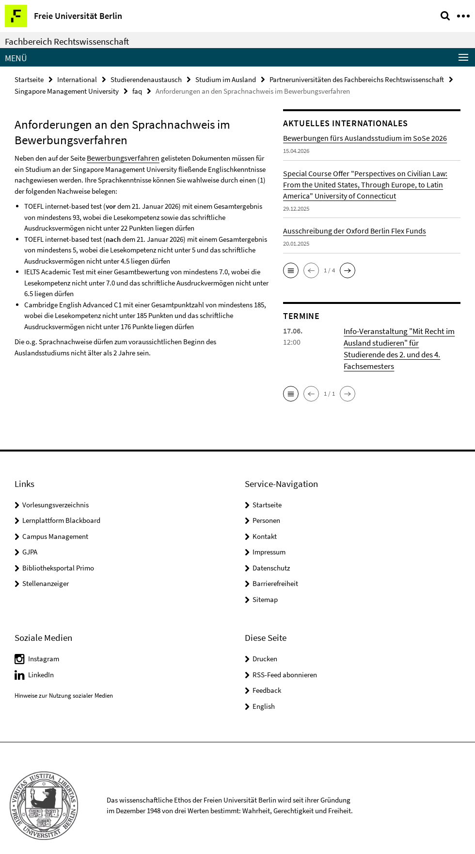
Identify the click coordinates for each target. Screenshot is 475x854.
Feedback (267, 675)
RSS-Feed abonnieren (285, 659)
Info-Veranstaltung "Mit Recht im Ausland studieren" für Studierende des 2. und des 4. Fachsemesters (402, 340)
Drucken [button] (265, 643)
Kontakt (265, 521)
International (77, 79)
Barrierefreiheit (275, 568)
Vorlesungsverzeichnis (55, 489)
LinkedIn (41, 659)
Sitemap (265, 584)
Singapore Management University (67, 90)
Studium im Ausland (225, 79)
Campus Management (55, 521)
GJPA (29, 536)
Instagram (43, 643)
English (264, 691)
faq (137, 90)
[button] (291, 269)
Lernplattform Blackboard (61, 505)
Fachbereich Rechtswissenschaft (67, 41)
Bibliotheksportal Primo (58, 552)
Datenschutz (271, 552)
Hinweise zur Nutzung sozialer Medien (64, 680)
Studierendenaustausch (146, 79)
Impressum (269, 536)
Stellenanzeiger (45, 568)
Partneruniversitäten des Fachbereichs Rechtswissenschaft (356, 79)
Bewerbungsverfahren (120, 155)
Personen (266, 505)
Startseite (29, 79)
